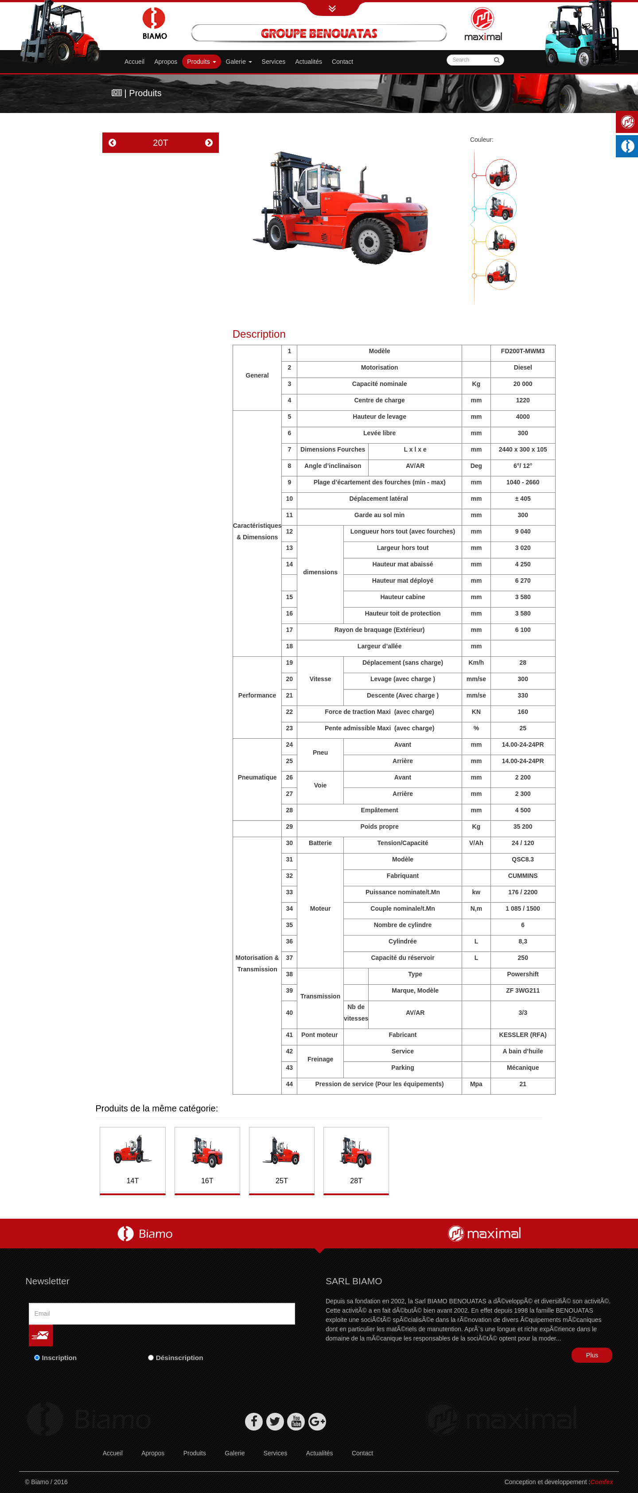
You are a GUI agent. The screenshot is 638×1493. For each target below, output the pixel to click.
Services (274, 61)
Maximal (629, 122)
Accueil (134, 61)
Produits (201, 61)
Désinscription (179, 1357)
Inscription (59, 1357)
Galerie (235, 1453)
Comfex (602, 1481)
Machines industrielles (629, 146)
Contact (342, 61)
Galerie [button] (239, 61)
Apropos (165, 61)
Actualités (308, 61)
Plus (592, 1355)
